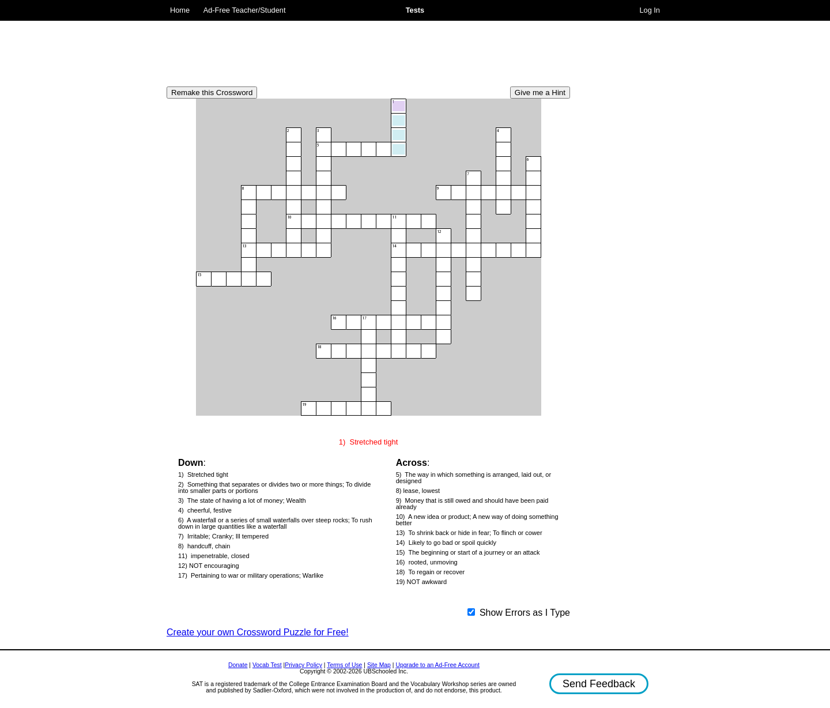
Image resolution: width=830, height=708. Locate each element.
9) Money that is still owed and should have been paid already (472, 504)
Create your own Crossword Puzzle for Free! (258, 632)
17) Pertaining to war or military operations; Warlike (250, 576)
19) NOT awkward (421, 582)
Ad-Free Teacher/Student (244, 10)
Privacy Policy (303, 665)
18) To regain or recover (430, 572)
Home (180, 10)
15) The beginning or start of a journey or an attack (468, 552)
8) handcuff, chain (204, 546)
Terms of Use (344, 665)
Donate (238, 665)
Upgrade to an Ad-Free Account (437, 665)
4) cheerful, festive (205, 510)
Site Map (379, 665)
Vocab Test (267, 665)
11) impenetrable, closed (214, 556)
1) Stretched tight (203, 475)
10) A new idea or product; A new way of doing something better (477, 520)
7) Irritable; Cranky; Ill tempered (223, 536)
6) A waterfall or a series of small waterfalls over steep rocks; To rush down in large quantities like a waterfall (275, 523)
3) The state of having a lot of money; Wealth (242, 501)
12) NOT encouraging (208, 566)
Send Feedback (599, 684)
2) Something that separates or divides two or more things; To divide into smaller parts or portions (274, 487)
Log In (649, 10)
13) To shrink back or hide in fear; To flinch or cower (469, 533)
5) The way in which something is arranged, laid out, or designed (473, 478)
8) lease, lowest (418, 491)
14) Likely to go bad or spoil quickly (446, 543)
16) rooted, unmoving (427, 562)
